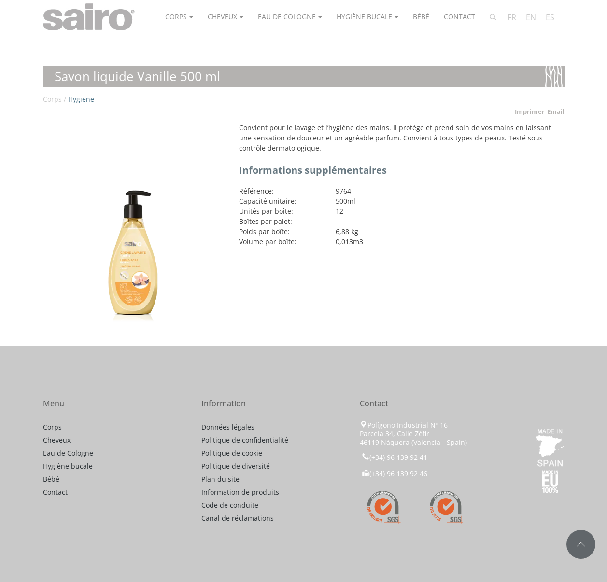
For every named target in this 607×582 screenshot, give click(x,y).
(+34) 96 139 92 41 (393, 457)
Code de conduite (229, 505)
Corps (176, 16)
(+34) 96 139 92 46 (394, 473)
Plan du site (220, 479)
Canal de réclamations (237, 518)
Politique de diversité (235, 466)
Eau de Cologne (287, 16)
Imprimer (530, 111)
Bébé (421, 16)
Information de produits (240, 492)
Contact (459, 16)
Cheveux (222, 16)
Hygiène (81, 99)
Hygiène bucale (364, 16)
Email (556, 111)
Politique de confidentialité (244, 439)
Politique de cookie (231, 452)
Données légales (227, 426)
